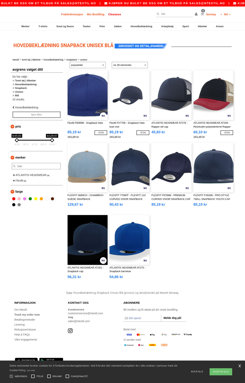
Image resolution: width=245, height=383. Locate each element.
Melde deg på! (172, 313)
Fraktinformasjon (72, 14)
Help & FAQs (22, 329)
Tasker (87, 26)
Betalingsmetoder (24, 314)
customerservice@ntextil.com (85, 308)
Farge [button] (19, 187)
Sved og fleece (65, 26)
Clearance (114, 14)
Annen (220, 26)
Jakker (118, 26)
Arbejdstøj (167, 26)
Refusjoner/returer (25, 324)
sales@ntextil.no (85, 3)
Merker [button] (20, 153)
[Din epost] (142, 313)
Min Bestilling (95, 14)
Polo (102, 26)
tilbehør (202, 26)
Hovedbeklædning (141, 26)
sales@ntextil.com (79, 316)
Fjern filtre (36, 110)
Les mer (31, 370)
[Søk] (173, 14)
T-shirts (42, 26)
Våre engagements (25, 334)
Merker (25, 26)
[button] (197, 14)
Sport (185, 26)
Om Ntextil (20, 304)
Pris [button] (18, 122)
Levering (19, 319)
